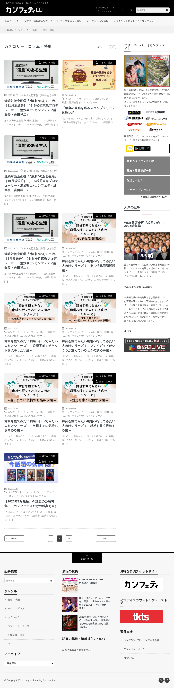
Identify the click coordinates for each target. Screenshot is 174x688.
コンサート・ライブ (18, 626)
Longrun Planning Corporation (39, 680)
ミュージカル (88, 252)
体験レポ (99, 99)
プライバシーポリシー (135, 649)
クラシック (14, 617)
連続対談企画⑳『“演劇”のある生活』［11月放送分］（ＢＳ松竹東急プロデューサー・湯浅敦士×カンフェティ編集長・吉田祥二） (31, 107)
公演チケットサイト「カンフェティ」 (134, 21)
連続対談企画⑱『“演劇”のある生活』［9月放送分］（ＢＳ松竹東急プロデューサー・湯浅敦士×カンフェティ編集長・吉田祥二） (31, 260)
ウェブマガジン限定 (71, 21)
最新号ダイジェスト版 (140, 161)
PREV (14, 538)
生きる (42, 495)
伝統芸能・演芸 (16, 635)
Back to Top (87, 558)
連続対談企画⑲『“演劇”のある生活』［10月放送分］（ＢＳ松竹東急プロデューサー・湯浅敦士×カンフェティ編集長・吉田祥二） (31, 183)
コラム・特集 (48, 62)
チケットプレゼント (139, 189)
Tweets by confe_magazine (138, 287)
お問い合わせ (131, 658)
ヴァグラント (15, 492)
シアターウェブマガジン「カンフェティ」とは (107, 9)
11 (69, 538)
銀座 (108, 99)
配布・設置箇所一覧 (139, 170)
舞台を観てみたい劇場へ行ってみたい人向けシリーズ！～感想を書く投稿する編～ (88, 426)
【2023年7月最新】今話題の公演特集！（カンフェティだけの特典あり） (31, 504)
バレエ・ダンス (16, 608)
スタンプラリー (84, 99)
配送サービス (135, 180)
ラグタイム (31, 495)
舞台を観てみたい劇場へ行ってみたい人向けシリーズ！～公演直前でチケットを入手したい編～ (31, 345)
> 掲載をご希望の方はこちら (155, 197)
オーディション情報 (97, 21)
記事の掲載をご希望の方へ (76, 650)
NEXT (106, 538)
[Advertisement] (89, 169)
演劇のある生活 (48, 95)
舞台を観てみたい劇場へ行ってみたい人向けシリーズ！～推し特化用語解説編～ (88, 265)
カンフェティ (72, 252)
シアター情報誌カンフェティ (39, 21)
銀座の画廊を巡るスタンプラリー (80, 102)
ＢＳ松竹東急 (31, 95)
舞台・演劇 (103, 252)
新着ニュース (11, 21)
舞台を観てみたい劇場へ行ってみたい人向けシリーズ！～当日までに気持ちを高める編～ (31, 426)
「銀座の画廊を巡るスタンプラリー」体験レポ (88, 110)
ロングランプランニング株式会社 (141, 640)
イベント (70, 99)
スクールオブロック (34, 492)
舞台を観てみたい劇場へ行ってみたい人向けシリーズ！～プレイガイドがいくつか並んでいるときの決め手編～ (88, 345)
